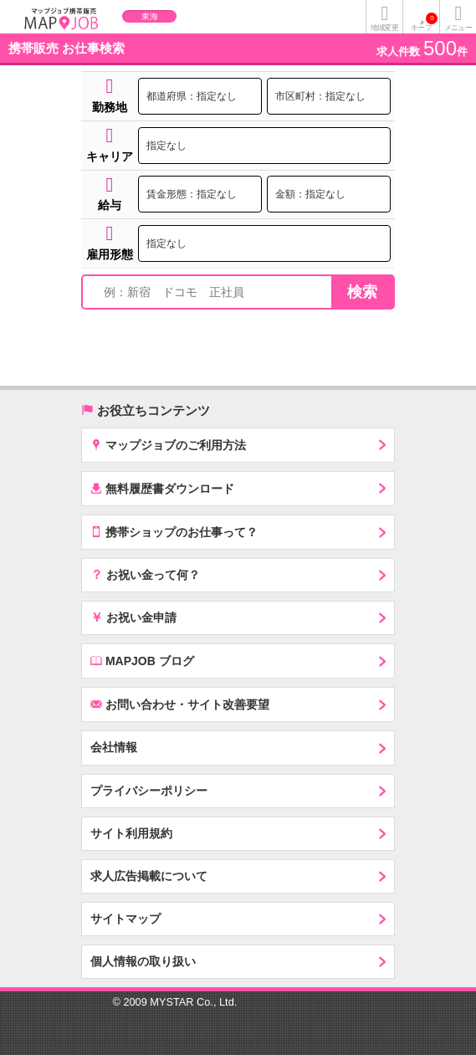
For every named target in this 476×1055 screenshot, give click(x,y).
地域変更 (384, 27)
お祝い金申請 (133, 616)
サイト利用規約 (131, 833)
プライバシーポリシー (148, 790)
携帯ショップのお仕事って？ (174, 532)
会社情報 (113, 747)
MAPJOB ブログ (142, 660)
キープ (424, 22)
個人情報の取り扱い (143, 961)
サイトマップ (125, 918)
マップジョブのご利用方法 (168, 445)
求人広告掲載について (148, 876)
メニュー (457, 27)
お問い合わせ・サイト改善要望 (179, 704)
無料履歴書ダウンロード (162, 488)
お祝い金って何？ (145, 573)
